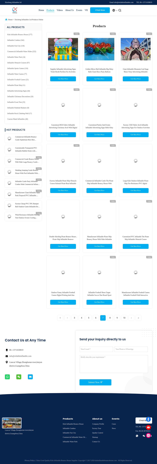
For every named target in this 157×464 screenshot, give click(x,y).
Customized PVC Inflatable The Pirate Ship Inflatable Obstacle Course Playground (135, 239)
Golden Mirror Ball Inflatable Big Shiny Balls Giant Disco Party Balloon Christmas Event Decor (99, 71)
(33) (16, 102)
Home (41, 10)
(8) (18, 108)
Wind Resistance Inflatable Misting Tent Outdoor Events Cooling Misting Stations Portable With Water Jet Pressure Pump (27, 216)
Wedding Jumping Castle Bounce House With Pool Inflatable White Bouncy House (27, 172)
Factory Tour (96, 428)
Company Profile (98, 424)
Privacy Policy (30, 460)
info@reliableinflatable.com (20, 356)
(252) (21, 51)
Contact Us (96, 442)
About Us (69, 10)
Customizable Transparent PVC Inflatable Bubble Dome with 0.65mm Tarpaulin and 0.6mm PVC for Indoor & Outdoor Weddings (27, 149)
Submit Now (95, 382)
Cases (114, 424)
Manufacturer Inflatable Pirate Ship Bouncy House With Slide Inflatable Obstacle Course (99, 239)
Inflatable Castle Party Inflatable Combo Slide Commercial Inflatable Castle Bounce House (27, 183)
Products (50, 10)
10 (124, 318)
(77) (17, 74)
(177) (19, 35)
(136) (16, 46)
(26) (20, 96)
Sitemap (95, 437)
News (114, 428)
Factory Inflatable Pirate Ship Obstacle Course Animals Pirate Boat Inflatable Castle (63, 183)
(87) (18, 63)
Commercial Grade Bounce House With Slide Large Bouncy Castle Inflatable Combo (27, 161)
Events (79, 10)
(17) (19, 113)
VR (86, 10)
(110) (17, 68)
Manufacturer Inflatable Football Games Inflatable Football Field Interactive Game (136, 295)
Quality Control (97, 433)
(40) (17, 119)
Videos (60, 10)
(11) (16, 85)
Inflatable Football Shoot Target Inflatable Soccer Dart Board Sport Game (99, 295)
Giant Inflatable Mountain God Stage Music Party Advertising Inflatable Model (135, 71)
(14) (16, 57)
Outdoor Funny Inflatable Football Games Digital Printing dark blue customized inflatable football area (63, 295)
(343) (15, 40)
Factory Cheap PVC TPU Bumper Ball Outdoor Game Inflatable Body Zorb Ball (27, 205)
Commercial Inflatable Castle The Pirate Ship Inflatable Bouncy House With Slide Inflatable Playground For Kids (99, 183)
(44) (18, 91)
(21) (18, 80)
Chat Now (100, 10)
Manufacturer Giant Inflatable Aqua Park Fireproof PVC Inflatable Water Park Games (27, 194)
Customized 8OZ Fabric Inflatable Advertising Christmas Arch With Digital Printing (63, 127)
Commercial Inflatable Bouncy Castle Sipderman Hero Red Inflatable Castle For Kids (25, 138)
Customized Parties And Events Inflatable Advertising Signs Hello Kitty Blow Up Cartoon (99, 127)
